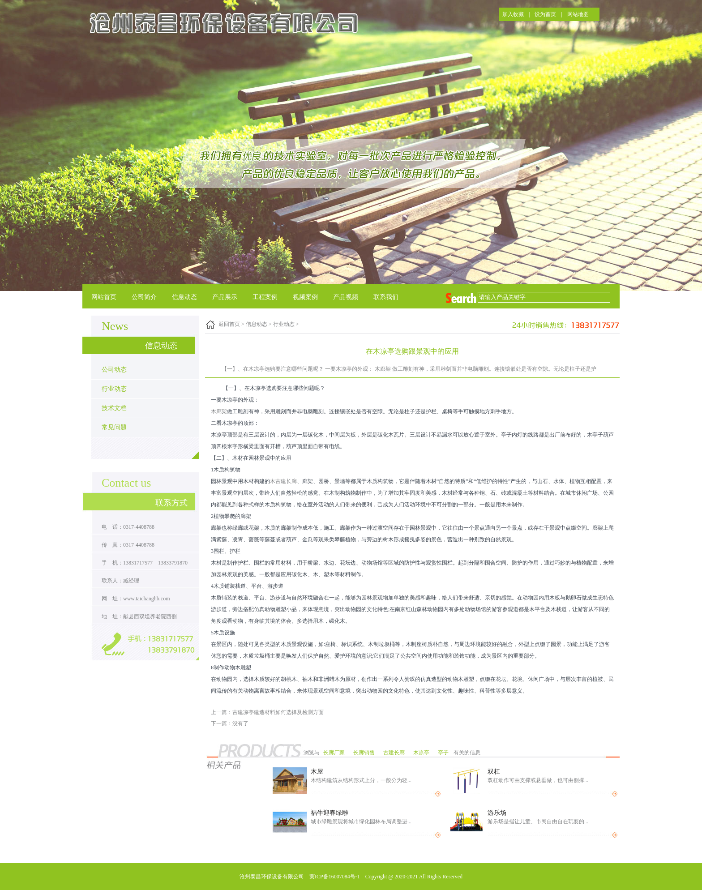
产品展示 (224, 297)
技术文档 (114, 408)
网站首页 (103, 297)
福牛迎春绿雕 (329, 812)
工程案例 (265, 297)
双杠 (494, 771)
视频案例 (305, 297)
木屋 (317, 771)
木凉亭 (422, 752)
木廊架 (219, 411)
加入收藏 (513, 14)
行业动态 (114, 388)
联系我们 (385, 297)
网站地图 (578, 14)
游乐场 (497, 812)
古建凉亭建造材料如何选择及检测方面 (278, 712)
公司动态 (114, 369)
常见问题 (114, 427)
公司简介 (144, 297)
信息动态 (184, 297)
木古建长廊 (283, 481)
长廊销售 (364, 752)
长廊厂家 (334, 752)
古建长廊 (394, 752)
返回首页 (229, 324)
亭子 (444, 752)
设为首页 (545, 14)
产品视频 (345, 297)
